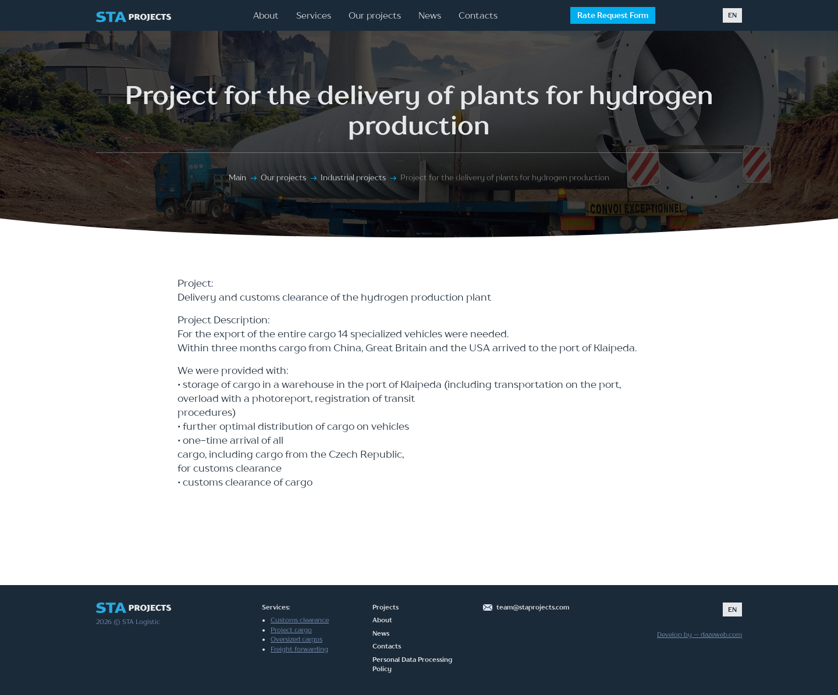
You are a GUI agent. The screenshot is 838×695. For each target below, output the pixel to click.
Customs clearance (300, 620)
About (266, 15)
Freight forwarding (299, 649)
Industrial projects (353, 177)
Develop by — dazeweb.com (699, 634)
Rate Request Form (612, 15)
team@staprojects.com (532, 607)
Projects (385, 607)
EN (732, 15)
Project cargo (291, 630)
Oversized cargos (296, 639)
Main (237, 177)
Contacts (478, 15)
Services (313, 15)
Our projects (375, 15)
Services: (276, 607)
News (429, 15)
